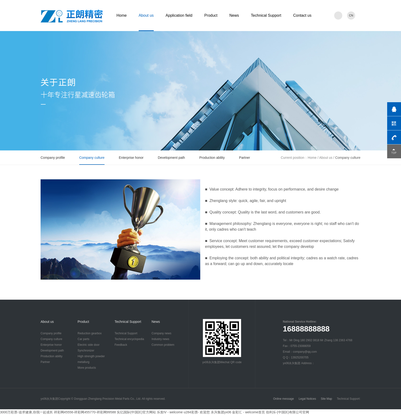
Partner (244, 158)
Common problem (163, 344)
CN (351, 15)
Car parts (83, 339)
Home (121, 15)
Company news (161, 333)
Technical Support (266, 15)
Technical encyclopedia (129, 339)
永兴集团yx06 (221, 412)
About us (146, 15)
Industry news (160, 339)
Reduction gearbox (90, 333)
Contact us (302, 15)
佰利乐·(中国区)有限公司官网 (287, 412)
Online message (283, 398)
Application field (179, 15)
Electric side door (89, 344)
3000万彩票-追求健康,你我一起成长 (26, 412)
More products (87, 367)
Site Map (326, 398)
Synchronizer (86, 350)
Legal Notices (307, 398)
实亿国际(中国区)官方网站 (136, 412)
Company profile (53, 158)
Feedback (121, 344)
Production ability (212, 158)
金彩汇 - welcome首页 (248, 412)
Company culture (92, 158)
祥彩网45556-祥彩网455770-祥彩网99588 (85, 412)
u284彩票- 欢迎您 (197, 412)
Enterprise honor (131, 158)
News (234, 15)
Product (210, 15)
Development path (171, 158)
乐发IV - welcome (170, 412)
